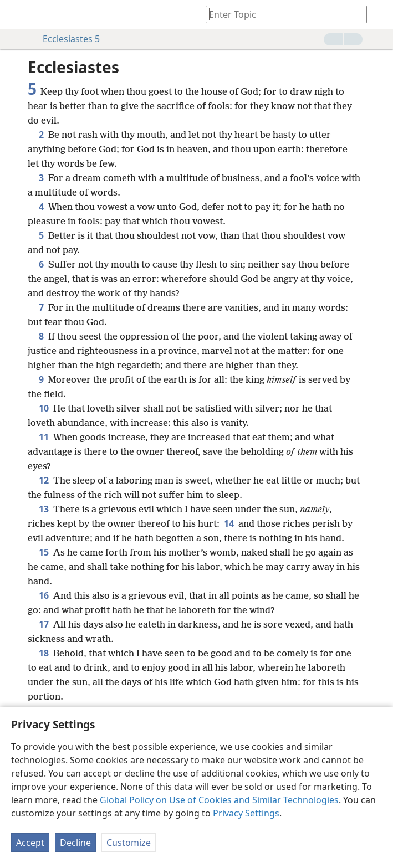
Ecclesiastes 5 (66, 39)
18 (44, 653)
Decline (75, 842)
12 (44, 480)
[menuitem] (16, 14)
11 (44, 437)
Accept (30, 842)
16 (44, 595)
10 (44, 408)
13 (44, 509)
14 (229, 523)
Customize (128, 842)
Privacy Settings (246, 813)
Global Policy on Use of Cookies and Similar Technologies (219, 800)
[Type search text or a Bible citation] (281, 14)
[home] (16, 14)
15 (44, 552)
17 (44, 624)
